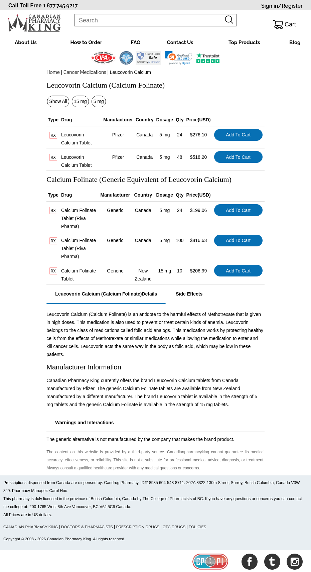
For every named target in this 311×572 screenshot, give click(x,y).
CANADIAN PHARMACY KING (30, 527)
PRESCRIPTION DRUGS (137, 527)
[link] (178, 58)
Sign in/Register (282, 6)
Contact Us (180, 42)
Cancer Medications (85, 72)
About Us (26, 42)
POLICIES (197, 527)
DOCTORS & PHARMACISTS (87, 527)
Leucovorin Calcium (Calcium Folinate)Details (106, 294)
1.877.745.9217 (60, 5)
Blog (295, 42)
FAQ (136, 42)
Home (53, 72)
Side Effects (189, 294)
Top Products (244, 42)
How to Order (86, 42)
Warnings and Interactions (84, 422)
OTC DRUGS (174, 527)
